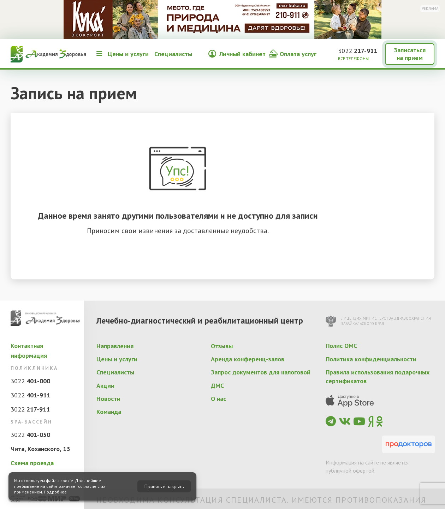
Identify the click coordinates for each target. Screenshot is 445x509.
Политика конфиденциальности (371, 359)
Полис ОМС (341, 346)
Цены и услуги (128, 54)
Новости (108, 399)
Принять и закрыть (164, 486)
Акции (105, 385)
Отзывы (222, 346)
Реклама (430, 8)
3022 (357, 51)
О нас (218, 399)
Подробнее (55, 492)
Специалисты (173, 54)
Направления (115, 346)
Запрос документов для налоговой (260, 372)
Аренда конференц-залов (247, 359)
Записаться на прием (410, 54)
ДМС (217, 385)
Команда (108, 412)
